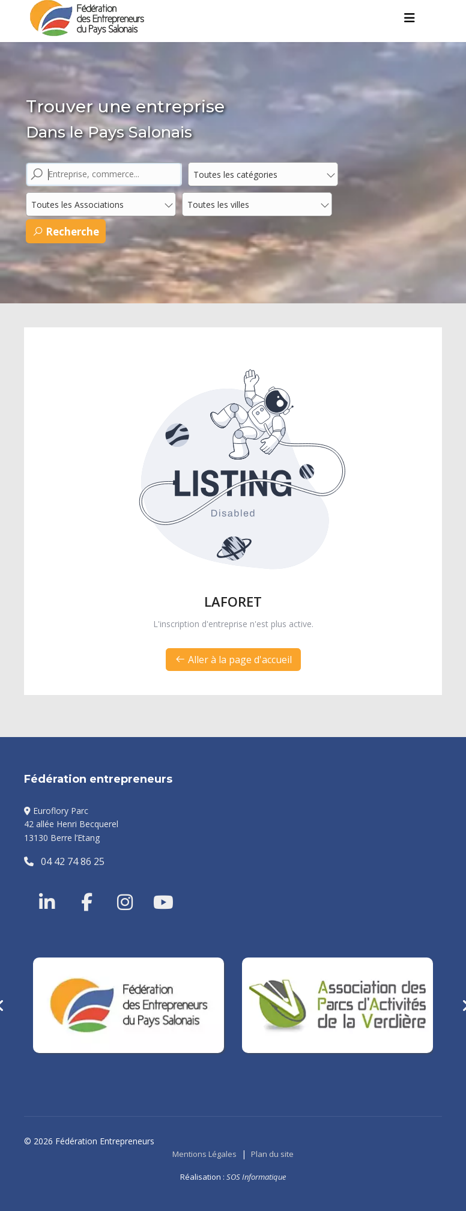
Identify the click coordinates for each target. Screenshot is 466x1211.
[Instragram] (117, 888)
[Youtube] (153, 888)
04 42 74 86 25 (64, 861)
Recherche (65, 231)
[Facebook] (81, 888)
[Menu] (409, 18)
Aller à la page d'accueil (233, 659)
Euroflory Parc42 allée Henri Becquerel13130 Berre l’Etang (71, 824)
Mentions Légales (204, 1154)
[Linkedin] (48, 888)
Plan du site (272, 1154)
